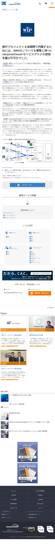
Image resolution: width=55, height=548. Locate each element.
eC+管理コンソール (35, 258)
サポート (33, 256)
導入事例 (13, 495)
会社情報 (40, 499)
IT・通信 (3, 346)
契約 (32, 236)
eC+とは (13, 491)
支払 (8, 254)
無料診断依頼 (13, 503)
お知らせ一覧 (13, 508)
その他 (32, 260)
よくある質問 (13, 499)
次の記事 (50, 307)
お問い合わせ (40, 503)
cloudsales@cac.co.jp (13, 293)
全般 (8, 236)
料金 (8, 251)
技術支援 (33, 254)
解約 (32, 241)
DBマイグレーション (35, 262)
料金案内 (40, 495)
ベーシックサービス (10, 215)
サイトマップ (23, 537)
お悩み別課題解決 (40, 491)
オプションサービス (10, 217)
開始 (32, 251)
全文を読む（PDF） (27, 185)
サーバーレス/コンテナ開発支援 (12, 346)
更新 (32, 238)
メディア (40, 508)
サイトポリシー (13, 537)
